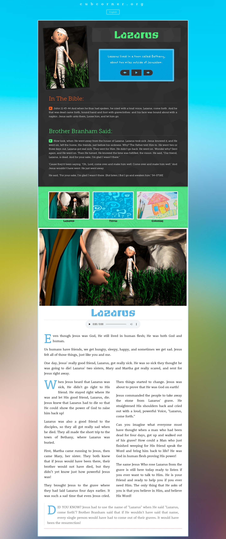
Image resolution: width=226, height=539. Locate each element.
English (113, 12)
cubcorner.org (113, 4)
